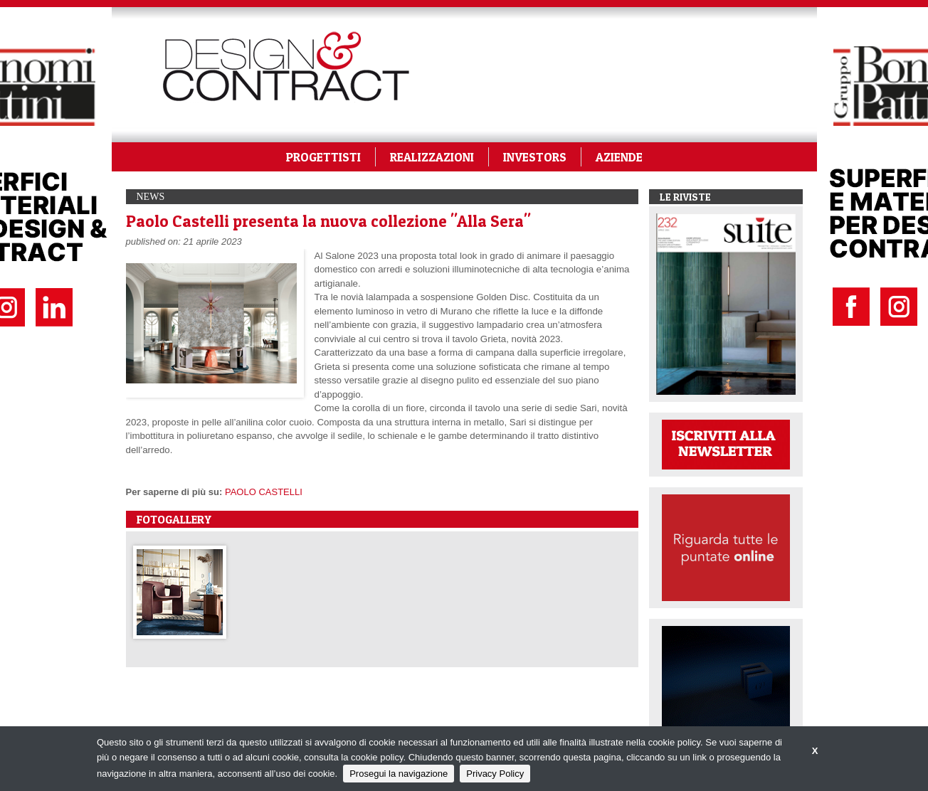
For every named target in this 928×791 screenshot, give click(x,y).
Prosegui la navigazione (398, 773)
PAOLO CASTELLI (263, 492)
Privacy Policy (495, 773)
